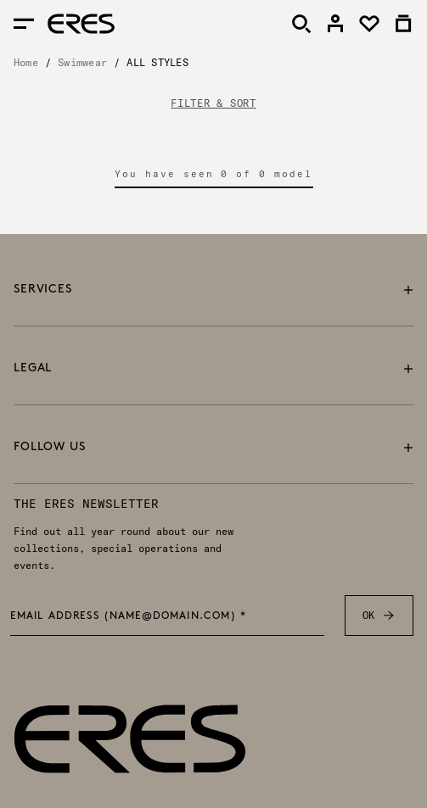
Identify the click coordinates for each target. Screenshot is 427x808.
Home (26, 62)
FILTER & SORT (213, 103)
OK (379, 615)
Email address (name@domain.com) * (128, 616)
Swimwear (82, 62)
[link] (335, 24)
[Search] (301, 24)
